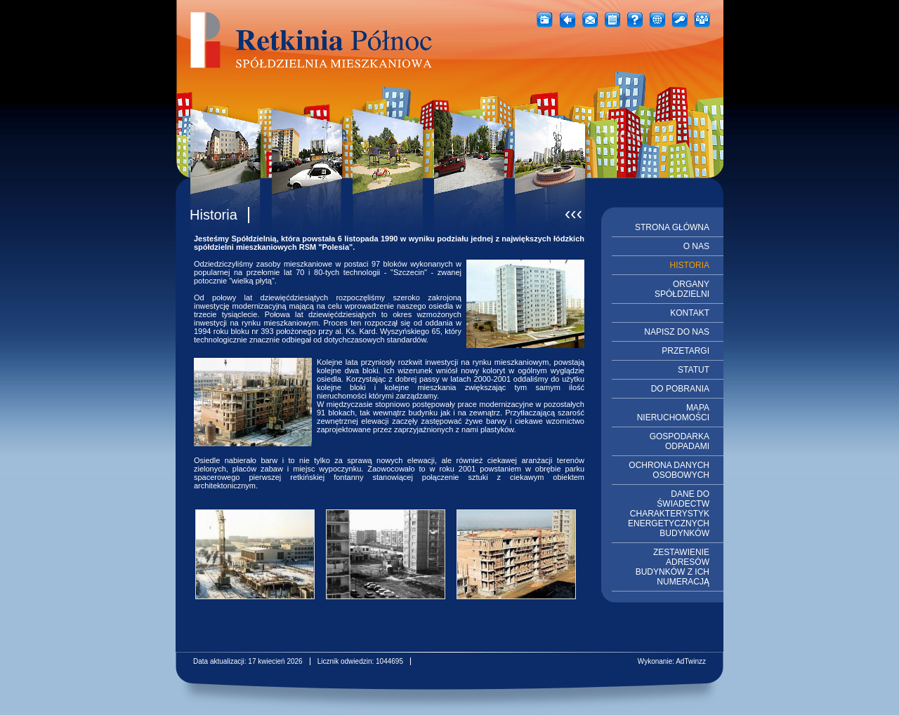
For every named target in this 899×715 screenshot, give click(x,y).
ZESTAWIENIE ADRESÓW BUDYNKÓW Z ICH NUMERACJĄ (672, 567)
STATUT (693, 370)
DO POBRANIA (680, 389)
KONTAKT (689, 313)
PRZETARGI (685, 351)
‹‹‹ (573, 213)
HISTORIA (689, 265)
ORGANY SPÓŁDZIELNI (682, 289)
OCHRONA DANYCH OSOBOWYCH (669, 470)
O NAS (696, 246)
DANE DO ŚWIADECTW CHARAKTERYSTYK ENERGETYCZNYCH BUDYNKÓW (668, 513)
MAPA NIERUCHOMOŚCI (673, 412)
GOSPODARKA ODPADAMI (679, 441)
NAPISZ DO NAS (676, 332)
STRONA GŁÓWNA (672, 227)
